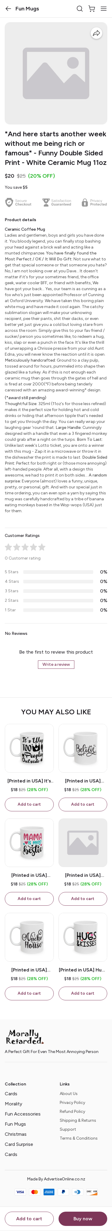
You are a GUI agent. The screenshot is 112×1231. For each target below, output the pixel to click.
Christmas (16, 1134)
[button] (8, 8)
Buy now (82, 1218)
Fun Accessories (23, 1114)
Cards (11, 1093)
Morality (13, 1104)
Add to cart (29, 1218)
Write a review (56, 664)
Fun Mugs (15, 1124)
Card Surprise (19, 1144)
